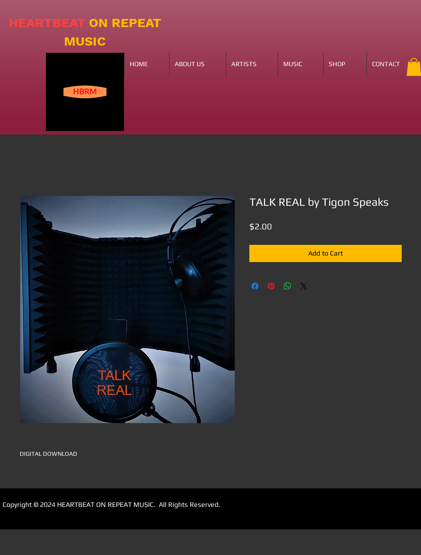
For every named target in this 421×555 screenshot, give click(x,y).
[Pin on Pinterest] (271, 286)
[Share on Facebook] (255, 286)
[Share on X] (304, 286)
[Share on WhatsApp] (287, 286)
